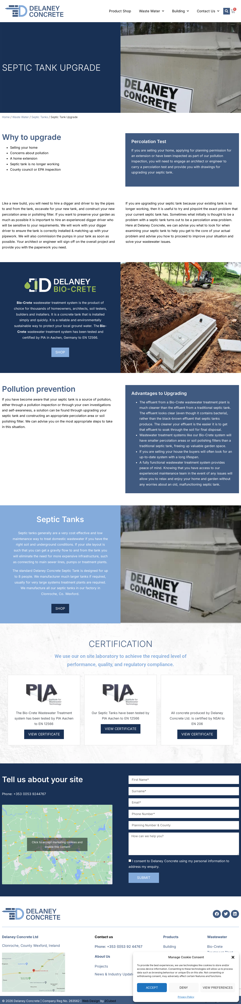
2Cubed (110, 1001)
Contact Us (208, 11)
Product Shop (120, 11)
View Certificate (44, 734)
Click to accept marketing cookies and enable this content (57, 844)
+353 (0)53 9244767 (30, 794)
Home (6, 117)
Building (180, 11)
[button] (233, 957)
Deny (184, 987)
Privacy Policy (186, 996)
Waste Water (151, 11)
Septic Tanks (39, 117)
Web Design (91, 1001)
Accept (152, 987)
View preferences (218, 987)
